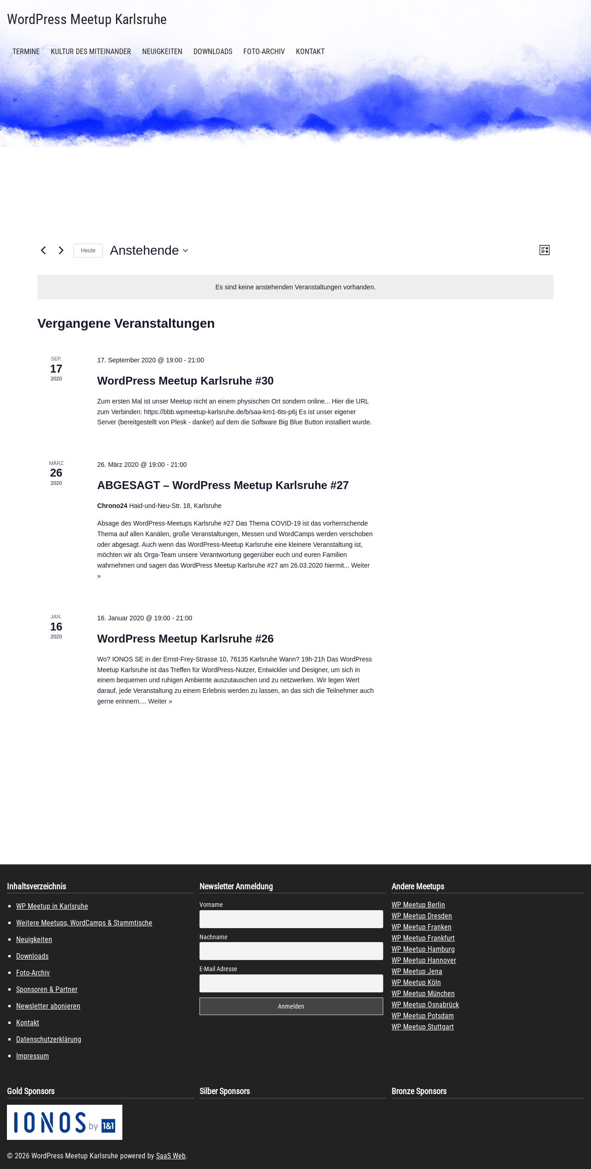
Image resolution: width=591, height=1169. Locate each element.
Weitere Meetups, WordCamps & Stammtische (84, 922)
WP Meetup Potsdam (423, 1015)
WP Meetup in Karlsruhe (52, 906)
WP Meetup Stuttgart (423, 1026)
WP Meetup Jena (417, 971)
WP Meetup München (423, 993)
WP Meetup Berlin (418, 904)
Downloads (212, 51)
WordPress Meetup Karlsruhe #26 (185, 638)
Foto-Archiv (264, 51)
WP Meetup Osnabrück (425, 1004)
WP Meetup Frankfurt (423, 938)
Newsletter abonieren (48, 1006)
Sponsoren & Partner (47, 989)
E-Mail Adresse (218, 969)
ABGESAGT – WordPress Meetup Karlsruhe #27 (223, 485)
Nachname (213, 937)
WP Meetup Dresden (422, 916)
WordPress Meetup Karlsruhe (87, 19)
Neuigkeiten (162, 51)
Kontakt (310, 51)
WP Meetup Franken (422, 927)
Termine (26, 51)
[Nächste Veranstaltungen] (60, 250)
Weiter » (160, 701)
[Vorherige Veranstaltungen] (42, 250)
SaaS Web (171, 1155)
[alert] (295, 287)
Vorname (211, 904)
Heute (88, 250)
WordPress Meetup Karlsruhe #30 (185, 380)
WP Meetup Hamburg (423, 949)
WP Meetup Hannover (424, 960)
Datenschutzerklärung (48, 1039)
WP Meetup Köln (416, 982)
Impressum (32, 1056)
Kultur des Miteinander (91, 51)
